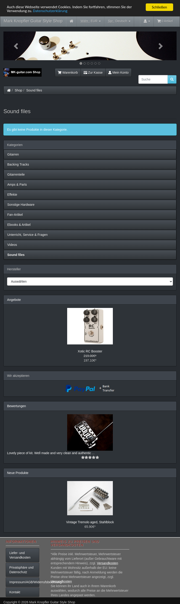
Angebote (14, 300)
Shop (18, 90)
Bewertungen (16, 406)
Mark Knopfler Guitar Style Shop (33, 21)
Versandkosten (107, 563)
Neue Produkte (17, 472)
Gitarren (13, 154)
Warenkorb (68, 72)
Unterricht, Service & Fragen (27, 235)
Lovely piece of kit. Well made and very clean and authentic (49, 453)
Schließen (159, 7)
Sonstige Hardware (20, 204)
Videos (12, 245)
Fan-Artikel (15, 214)
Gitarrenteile (16, 174)
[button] (16, 45)
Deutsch (119, 21)
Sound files (34, 90)
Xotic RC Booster (90, 351)
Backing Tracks (18, 164)
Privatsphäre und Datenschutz (21, 570)
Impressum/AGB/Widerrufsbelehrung (24, 582)
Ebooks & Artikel (19, 224)
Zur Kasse (93, 72)
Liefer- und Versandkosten (20, 555)
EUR (91, 21)
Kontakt (14, 592)
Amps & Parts (17, 184)
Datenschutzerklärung (50, 11)
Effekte (12, 194)
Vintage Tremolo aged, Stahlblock (90, 522)
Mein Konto (118, 72)
